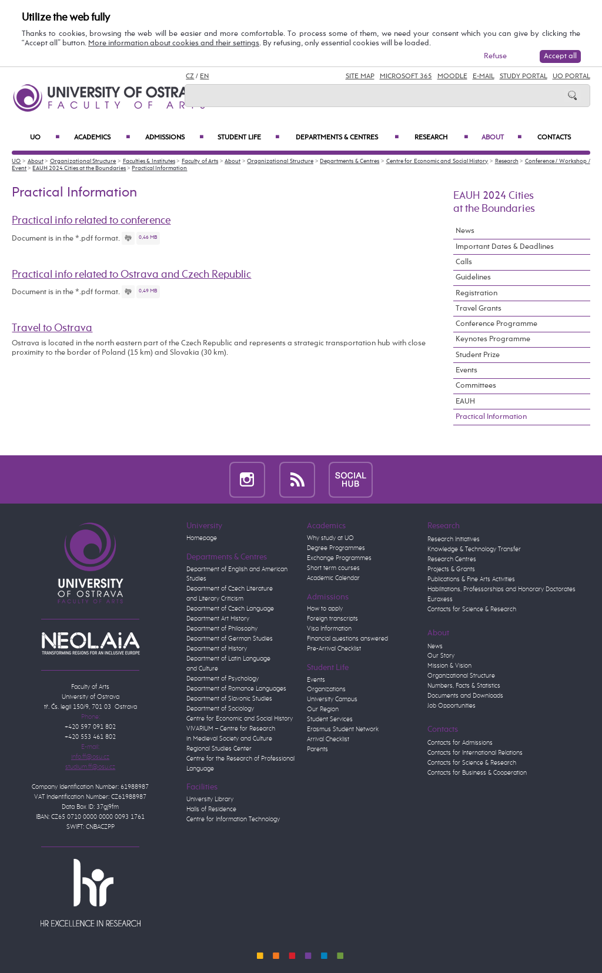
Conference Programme (496, 324)
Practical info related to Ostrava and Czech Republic (131, 274)
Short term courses (333, 568)
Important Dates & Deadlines (505, 247)
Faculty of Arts (200, 161)
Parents (317, 749)
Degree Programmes (336, 548)
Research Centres (451, 559)
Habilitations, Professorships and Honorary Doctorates (501, 589)
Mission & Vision (449, 665)
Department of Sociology (220, 708)
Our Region (323, 709)
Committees (476, 385)
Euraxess (440, 599)
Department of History (216, 648)
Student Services (330, 719)
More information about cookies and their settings (173, 43)
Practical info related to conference (91, 220)
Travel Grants (478, 308)
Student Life (248, 137)
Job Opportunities (451, 705)
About (501, 137)
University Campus (332, 699)
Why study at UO (330, 538)
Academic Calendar (333, 578)
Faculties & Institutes (149, 161)
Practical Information (159, 168)
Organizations (326, 689)
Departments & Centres (347, 137)
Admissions (174, 137)
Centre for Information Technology (233, 819)
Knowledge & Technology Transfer (474, 549)
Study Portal (523, 76)
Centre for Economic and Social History (437, 161)
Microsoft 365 (406, 76)
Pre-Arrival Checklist (334, 648)
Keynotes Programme (493, 339)
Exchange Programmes (339, 558)
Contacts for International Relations (475, 753)
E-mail (483, 76)
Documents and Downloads (465, 695)
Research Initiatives (453, 539)
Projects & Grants (451, 569)
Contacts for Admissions (460, 743)
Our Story (440, 655)
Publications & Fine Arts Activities (471, 579)
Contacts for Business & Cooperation (477, 773)
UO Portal (571, 76)
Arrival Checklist (328, 739)
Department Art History (217, 618)
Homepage (201, 538)
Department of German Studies (229, 638)
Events (466, 370)
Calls (464, 262)
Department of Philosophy (221, 628)
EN (204, 76)
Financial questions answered (347, 638)
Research (441, 137)
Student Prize (478, 355)
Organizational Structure (83, 161)
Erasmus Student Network (343, 729)
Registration (476, 293)
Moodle (452, 76)
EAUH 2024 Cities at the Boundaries (79, 168)
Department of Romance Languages (236, 688)
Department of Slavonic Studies (229, 698)
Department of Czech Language (230, 608)
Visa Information (329, 628)
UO (44, 137)
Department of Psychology (222, 678)
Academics (102, 137)
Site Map (360, 76)
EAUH (465, 401)
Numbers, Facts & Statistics (463, 685)
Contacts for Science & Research (471, 609)
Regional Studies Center (219, 748)
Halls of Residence (211, 809)
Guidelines (473, 277)
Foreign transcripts (332, 618)
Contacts (554, 137)
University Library (209, 799)
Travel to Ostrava (52, 328)
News (465, 231)
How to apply (325, 608)
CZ (190, 76)
